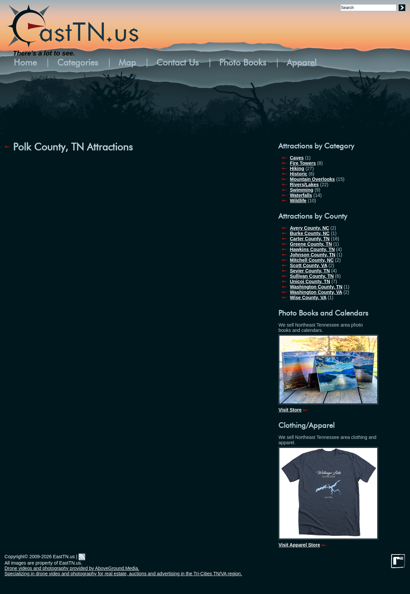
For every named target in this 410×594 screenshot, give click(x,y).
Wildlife (298, 200)
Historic (298, 173)
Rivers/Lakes (304, 184)
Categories (77, 62)
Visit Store (289, 409)
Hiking (297, 168)
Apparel (301, 62)
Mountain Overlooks (312, 179)
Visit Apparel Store (299, 545)
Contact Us (177, 62)
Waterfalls (301, 195)
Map (127, 62)
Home (25, 62)
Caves (296, 157)
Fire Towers (303, 163)
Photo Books (242, 62)
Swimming (301, 190)
